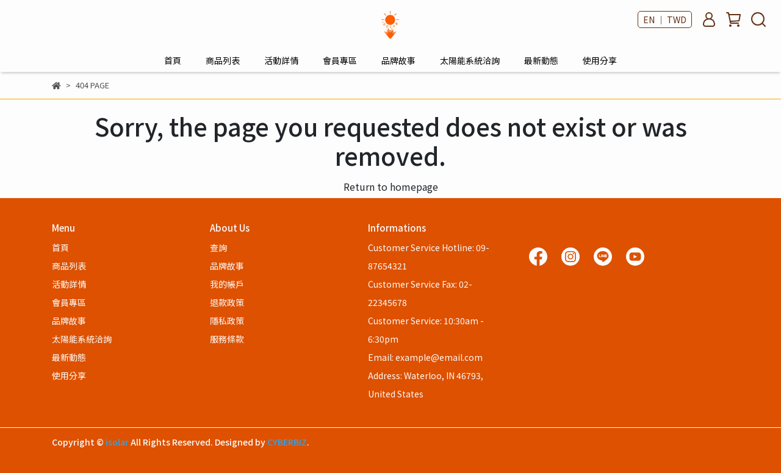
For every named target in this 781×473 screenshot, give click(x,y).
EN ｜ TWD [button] (664, 19)
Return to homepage (391, 186)
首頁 (172, 60)
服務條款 (227, 339)
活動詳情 (281, 60)
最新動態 (541, 60)
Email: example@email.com (425, 357)
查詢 (218, 247)
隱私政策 (227, 321)
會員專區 (340, 60)
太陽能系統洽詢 (470, 60)
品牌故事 (398, 60)
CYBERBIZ (287, 442)
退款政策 (227, 302)
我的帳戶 (227, 284)
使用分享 (600, 60)
